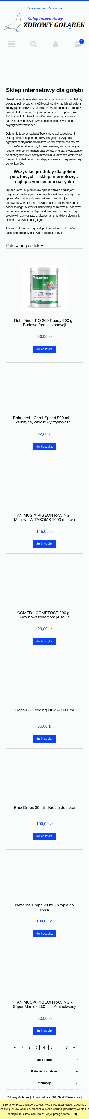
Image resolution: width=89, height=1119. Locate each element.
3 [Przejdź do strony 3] (37, 1047)
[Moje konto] (56, 44)
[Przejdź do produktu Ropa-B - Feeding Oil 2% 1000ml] (44, 683)
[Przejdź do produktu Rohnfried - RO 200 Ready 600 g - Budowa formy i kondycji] (44, 288)
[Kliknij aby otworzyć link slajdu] (44, 62)
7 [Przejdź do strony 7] (67, 1047)
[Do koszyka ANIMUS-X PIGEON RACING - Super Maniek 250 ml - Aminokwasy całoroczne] (44, 1031)
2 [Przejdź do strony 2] (29, 1047)
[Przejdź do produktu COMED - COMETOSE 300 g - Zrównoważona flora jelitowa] (44, 585)
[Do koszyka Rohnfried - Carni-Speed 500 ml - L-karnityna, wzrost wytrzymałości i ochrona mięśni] (44, 446)
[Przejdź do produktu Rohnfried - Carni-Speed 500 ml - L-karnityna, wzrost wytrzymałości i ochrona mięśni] (44, 391)
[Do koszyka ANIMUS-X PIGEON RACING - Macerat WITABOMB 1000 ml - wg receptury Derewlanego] (44, 544)
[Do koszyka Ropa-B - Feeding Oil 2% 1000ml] (44, 738)
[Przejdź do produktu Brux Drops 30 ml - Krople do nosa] (44, 780)
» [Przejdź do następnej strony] (74, 1047)
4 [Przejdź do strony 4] (44, 1047)
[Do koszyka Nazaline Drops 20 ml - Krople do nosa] (44, 933)
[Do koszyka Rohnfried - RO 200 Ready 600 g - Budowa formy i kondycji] (44, 349)
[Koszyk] (78, 44)
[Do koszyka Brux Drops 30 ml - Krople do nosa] (44, 836)
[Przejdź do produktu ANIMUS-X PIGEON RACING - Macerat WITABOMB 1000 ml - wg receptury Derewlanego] (44, 488)
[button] (11, 44)
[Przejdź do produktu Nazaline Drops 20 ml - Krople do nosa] (44, 878)
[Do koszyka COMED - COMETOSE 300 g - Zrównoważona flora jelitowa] (44, 641)
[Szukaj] (33, 44)
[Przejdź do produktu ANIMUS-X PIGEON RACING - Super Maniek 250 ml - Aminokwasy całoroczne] (44, 975)
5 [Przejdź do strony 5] (51, 1047)
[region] (44, 62)
